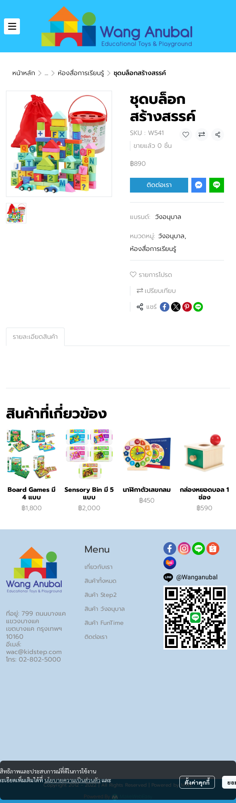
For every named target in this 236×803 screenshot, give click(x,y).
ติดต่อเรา (159, 185)
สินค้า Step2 (101, 594)
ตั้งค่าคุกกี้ (197, 782)
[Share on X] (176, 307)
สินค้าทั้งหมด (100, 580)
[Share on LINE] (198, 307)
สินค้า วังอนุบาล (105, 608)
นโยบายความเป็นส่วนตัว (72, 779)
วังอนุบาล (168, 217)
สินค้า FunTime (104, 622)
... (46, 73)
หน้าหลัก (23, 73)
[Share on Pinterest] (187, 307)
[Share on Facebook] (164, 307)
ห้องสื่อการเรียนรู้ (81, 73)
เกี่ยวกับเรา (98, 566)
